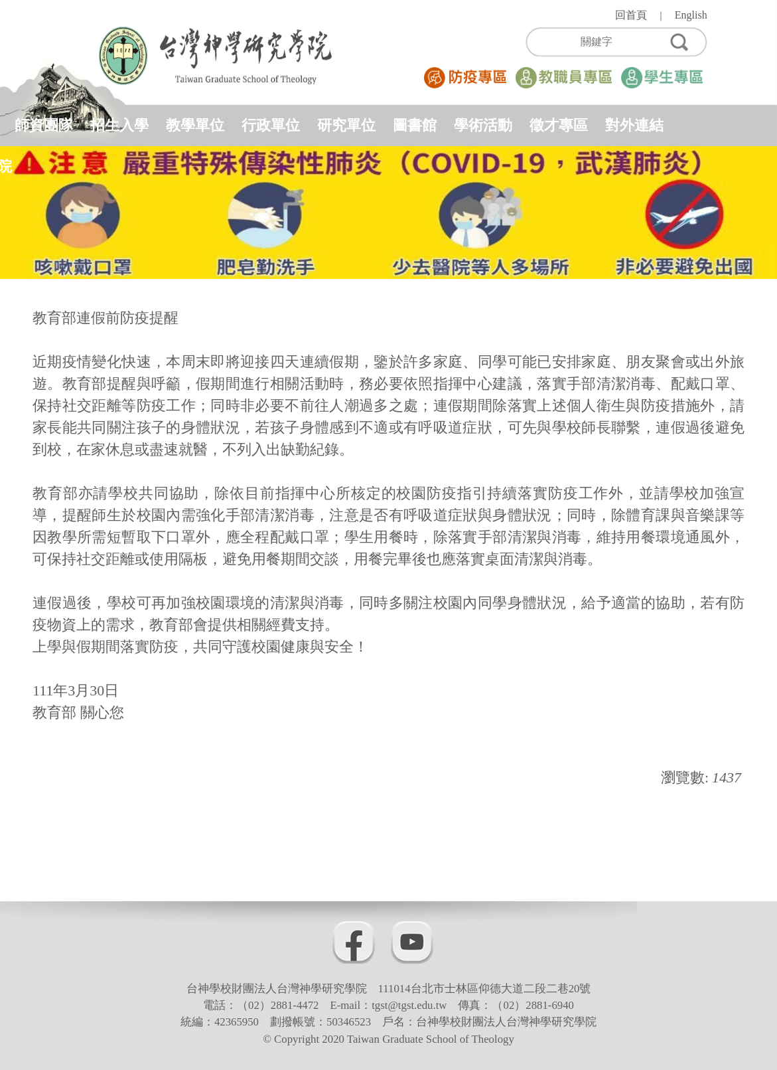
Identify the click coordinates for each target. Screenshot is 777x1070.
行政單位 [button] (271, 125)
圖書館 (415, 125)
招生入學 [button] (119, 125)
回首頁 (631, 15)
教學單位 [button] (195, 125)
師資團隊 (44, 125)
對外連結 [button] (634, 125)
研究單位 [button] (346, 125)
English (691, 15)
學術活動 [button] (483, 125)
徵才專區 (559, 125)
